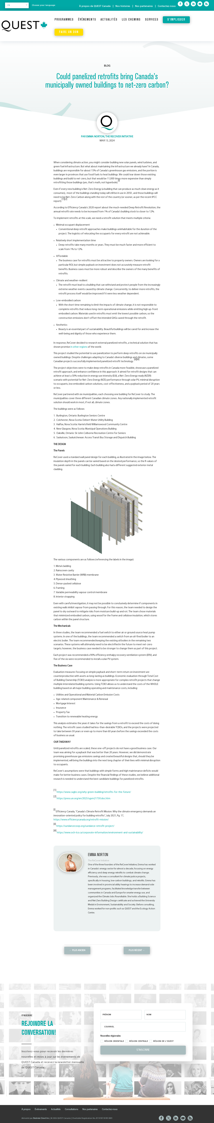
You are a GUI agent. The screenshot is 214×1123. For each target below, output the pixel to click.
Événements (87, 19)
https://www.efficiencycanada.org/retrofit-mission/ (81, 820)
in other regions (78, 347)
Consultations (71, 1109)
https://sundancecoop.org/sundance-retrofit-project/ (85, 826)
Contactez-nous (167, 6)
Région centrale (136, 1041)
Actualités (109, 19)
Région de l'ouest (161, 1041)
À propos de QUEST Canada (95, 6)
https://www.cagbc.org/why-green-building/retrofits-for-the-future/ (94, 792)
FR (9, 5)
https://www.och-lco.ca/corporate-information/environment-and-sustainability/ (100, 832)
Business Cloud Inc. (41, 1118)
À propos (26, 1109)
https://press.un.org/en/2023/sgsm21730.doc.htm (83, 798)
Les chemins (131, 19)
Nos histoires (122, 6)
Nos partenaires (144, 6)
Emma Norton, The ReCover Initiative (109, 136)
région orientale (112, 1041)
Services (151, 19)
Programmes (64, 19)
